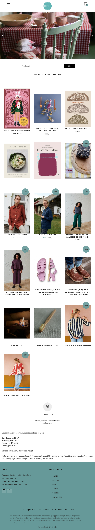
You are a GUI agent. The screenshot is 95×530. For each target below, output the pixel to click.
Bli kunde (55, 480)
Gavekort (55, 489)
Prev (2, 35)
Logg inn (55, 493)
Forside (55, 476)
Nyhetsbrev (69, 510)
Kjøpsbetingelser (34, 510)
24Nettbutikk (52, 527)
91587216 (12, 478)
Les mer (69, 520)
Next (92, 35)
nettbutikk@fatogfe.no (16, 481)
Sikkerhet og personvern (53, 510)
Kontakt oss (57, 497)
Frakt (23, 510)
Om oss (54, 484)
